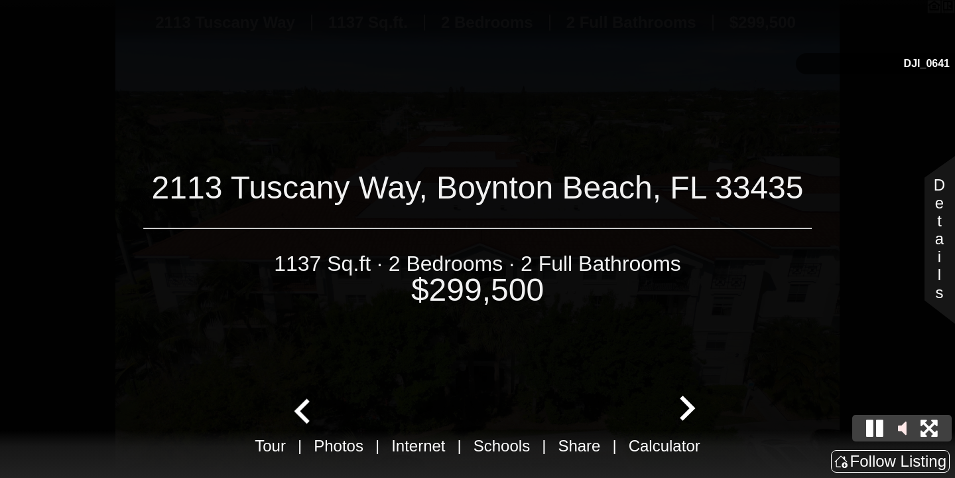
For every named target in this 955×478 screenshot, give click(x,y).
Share (579, 446)
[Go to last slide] (303, 409)
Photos (338, 446)
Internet (418, 446)
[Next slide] (685, 409)
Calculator (664, 446)
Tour (270, 446)
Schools (502, 446)
